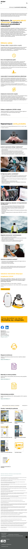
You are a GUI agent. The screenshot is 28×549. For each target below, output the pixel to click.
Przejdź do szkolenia (5, 289)
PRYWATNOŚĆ (3, 534)
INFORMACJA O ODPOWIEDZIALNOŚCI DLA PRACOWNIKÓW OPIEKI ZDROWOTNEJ (12, 536)
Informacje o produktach (6, 544)
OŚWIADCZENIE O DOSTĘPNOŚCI (13, 534)
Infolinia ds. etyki (4, 546)
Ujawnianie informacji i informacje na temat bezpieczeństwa (11, 473)
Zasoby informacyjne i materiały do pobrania (10, 405)
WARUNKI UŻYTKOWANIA (5, 539)
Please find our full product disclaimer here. (7, 475)
